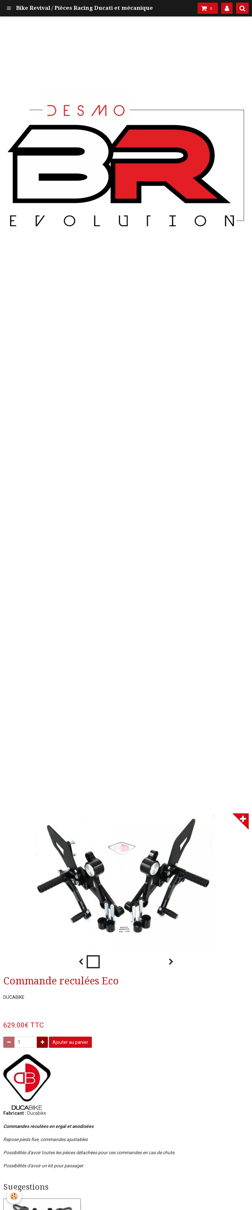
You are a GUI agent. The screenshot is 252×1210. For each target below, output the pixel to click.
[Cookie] (14, 1196)
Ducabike (36, 1113)
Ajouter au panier (70, 1042)
